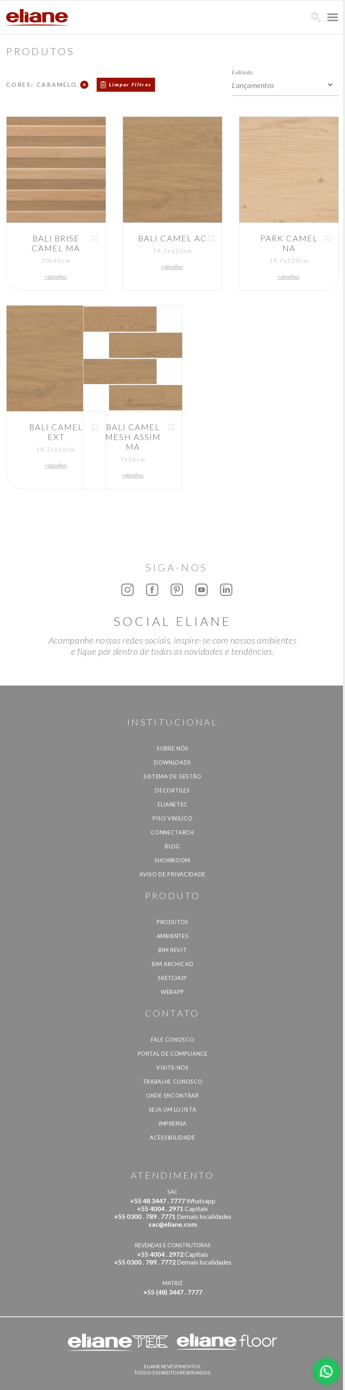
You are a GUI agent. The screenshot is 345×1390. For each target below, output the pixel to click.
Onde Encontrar (172, 1095)
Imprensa (172, 1123)
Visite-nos (172, 1067)
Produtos (172, 922)
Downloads (172, 762)
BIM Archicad (173, 964)
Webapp (172, 992)
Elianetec (172, 804)
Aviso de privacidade (172, 874)
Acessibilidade (172, 1137)
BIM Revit (172, 950)
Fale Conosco (172, 1039)
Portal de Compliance (173, 1053)
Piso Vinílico (172, 818)
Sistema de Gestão (172, 776)
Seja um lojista (173, 1109)
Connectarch (172, 832)
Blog (172, 846)
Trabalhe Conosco (172, 1081)
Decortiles (172, 790)
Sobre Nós (172, 748)
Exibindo (242, 72)
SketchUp (172, 978)
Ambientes (173, 936)
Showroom (172, 860)
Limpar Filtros (130, 84)
